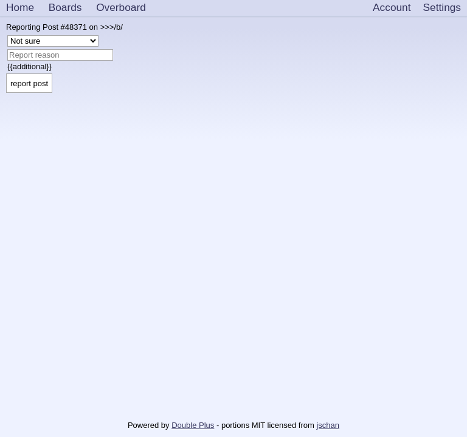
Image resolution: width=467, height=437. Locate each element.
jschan (327, 425)
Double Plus (192, 425)
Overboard (121, 7)
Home (20, 7)
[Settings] (442, 8)
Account (391, 7)
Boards (65, 7)
